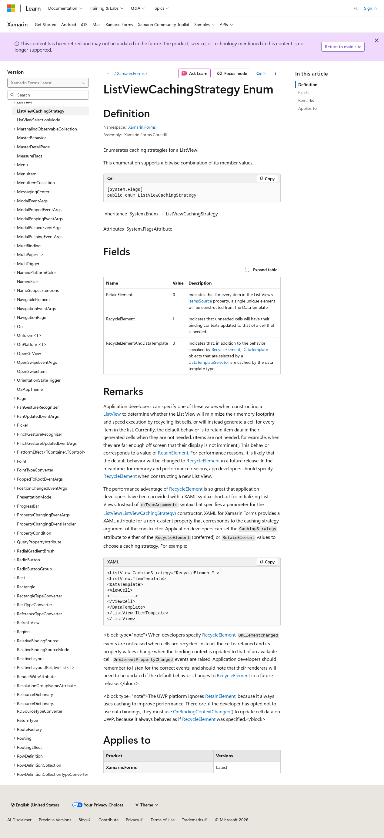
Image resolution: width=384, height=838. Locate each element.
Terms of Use (163, 820)
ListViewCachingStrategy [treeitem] (40, 111)
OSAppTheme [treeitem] (30, 389)
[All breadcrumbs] (108, 73)
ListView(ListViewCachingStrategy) (139, 513)
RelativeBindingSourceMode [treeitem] (43, 649)
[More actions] (275, 73)
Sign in (370, 8)
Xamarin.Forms (131, 73)
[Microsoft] (11, 8)
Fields (303, 92)
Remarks (306, 100)
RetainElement (173, 452)
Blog (82, 820)
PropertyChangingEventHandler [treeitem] (46, 524)
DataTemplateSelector (209, 362)
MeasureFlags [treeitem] (29, 156)
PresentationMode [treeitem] (34, 497)
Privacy (132, 820)
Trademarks (192, 820)
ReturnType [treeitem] (27, 720)
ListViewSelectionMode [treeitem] (38, 120)
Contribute (109, 820)
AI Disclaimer (19, 820)
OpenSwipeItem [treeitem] (32, 371)
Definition (307, 84)
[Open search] (355, 8)
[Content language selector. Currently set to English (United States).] (35, 805)
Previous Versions (55, 820)
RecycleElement (226, 349)
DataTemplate (255, 349)
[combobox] (48, 83)
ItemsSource (200, 301)
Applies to (307, 108)
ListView (112, 414)
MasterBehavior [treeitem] (31, 137)
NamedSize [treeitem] (27, 281)
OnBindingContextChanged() (203, 711)
